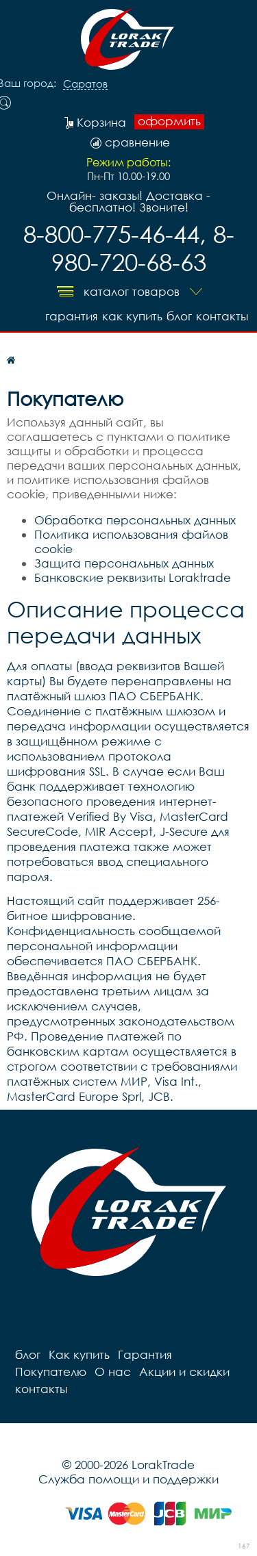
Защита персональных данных (124, 563)
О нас (113, 1371)
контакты (222, 316)
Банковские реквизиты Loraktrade (132, 577)
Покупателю (50, 1371)
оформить (169, 121)
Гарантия (71, 316)
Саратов (85, 84)
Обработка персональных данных (135, 520)
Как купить (132, 316)
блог (179, 316)
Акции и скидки (184, 1371)
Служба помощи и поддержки (128, 1479)
